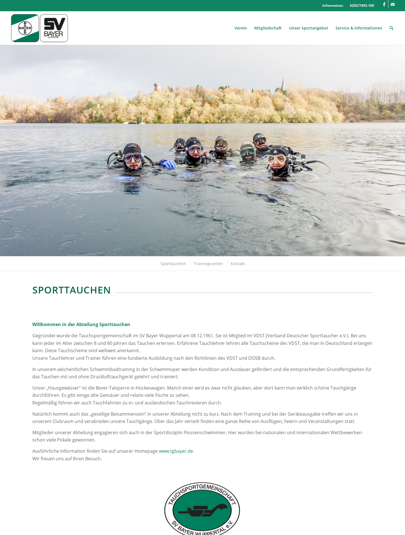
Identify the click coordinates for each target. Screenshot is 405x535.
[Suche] (391, 28)
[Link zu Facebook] (384, 4)
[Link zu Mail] (392, 4)
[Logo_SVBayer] (39, 28)
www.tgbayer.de (176, 451)
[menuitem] (241, 28)
